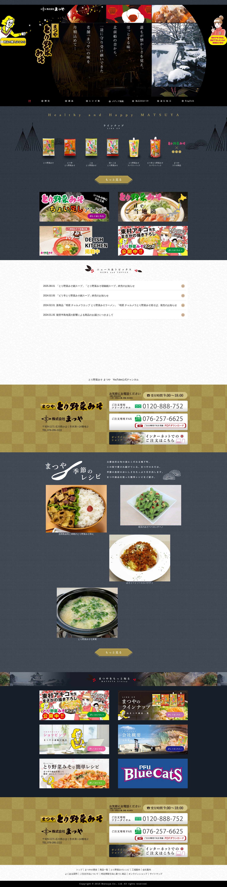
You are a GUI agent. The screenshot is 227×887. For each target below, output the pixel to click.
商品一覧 (104, 869)
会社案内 (147, 869)
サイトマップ (156, 874)
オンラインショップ (138, 874)
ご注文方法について (89, 874)
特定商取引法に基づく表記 (113, 874)
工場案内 (136, 869)
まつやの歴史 (91, 869)
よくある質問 (71, 874)
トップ (79, 869)
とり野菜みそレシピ (120, 869)
